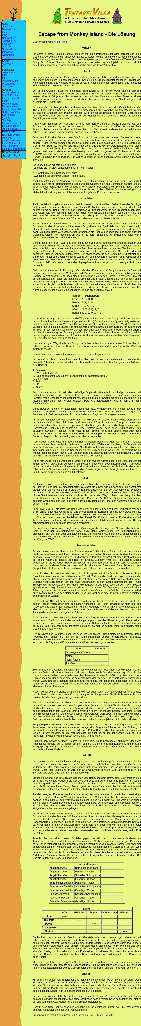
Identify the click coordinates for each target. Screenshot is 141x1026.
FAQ (4, 35)
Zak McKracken (10, 95)
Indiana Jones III (11, 98)
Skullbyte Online (11, 135)
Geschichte (8, 55)
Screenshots (9, 49)
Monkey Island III (11, 123)
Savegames (8, 72)
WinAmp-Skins (10, 81)
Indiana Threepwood (13, 149)
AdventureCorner (11, 140)
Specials (6, 46)
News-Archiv (9, 29)
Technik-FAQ (9, 41)
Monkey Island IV (11, 128)
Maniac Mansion (11, 92)
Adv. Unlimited (10, 146)
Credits (6, 57)
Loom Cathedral (11, 143)
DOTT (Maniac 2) (11, 112)
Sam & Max (8, 115)
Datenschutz (9, 38)
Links (5, 66)
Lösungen (7, 43)
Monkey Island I (10, 103)
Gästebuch (8, 63)
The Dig (6, 120)
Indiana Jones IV (11, 109)
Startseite (7, 26)
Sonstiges (7, 86)
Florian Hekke (60, 41)
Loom (5, 101)
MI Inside (7, 137)
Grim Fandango (10, 126)
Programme (8, 83)
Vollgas (6, 117)
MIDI (4, 78)
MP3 (4, 75)
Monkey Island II (11, 106)
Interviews (7, 52)
